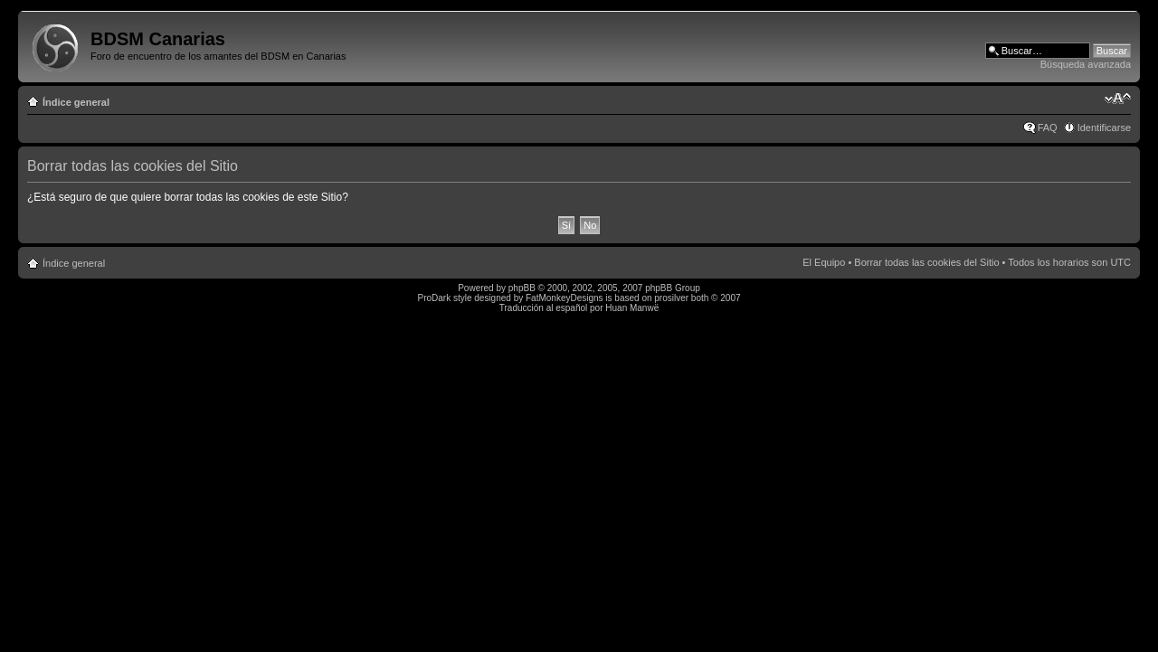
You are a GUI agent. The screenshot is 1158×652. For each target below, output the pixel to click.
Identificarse (1104, 127)
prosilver (671, 298)
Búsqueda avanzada (1085, 64)
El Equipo (823, 262)
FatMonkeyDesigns (564, 298)
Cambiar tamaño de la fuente (1118, 98)
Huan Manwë (632, 308)
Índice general (76, 102)
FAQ (1048, 127)
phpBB (522, 288)
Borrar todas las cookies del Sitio (926, 262)
